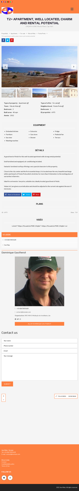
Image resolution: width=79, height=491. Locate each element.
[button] (73, 66)
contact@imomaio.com (23, 312)
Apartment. (23, 103)
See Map (6, 245)
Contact (4, 462)
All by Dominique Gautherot (39, 324)
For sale (56, 103)
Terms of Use (5, 466)
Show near (72, 396)
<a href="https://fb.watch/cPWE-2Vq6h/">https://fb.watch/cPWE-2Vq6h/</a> (40, 226)
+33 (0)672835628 (9, 240)
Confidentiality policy (8, 464)
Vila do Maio (15, 106)
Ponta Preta (58, 106)
